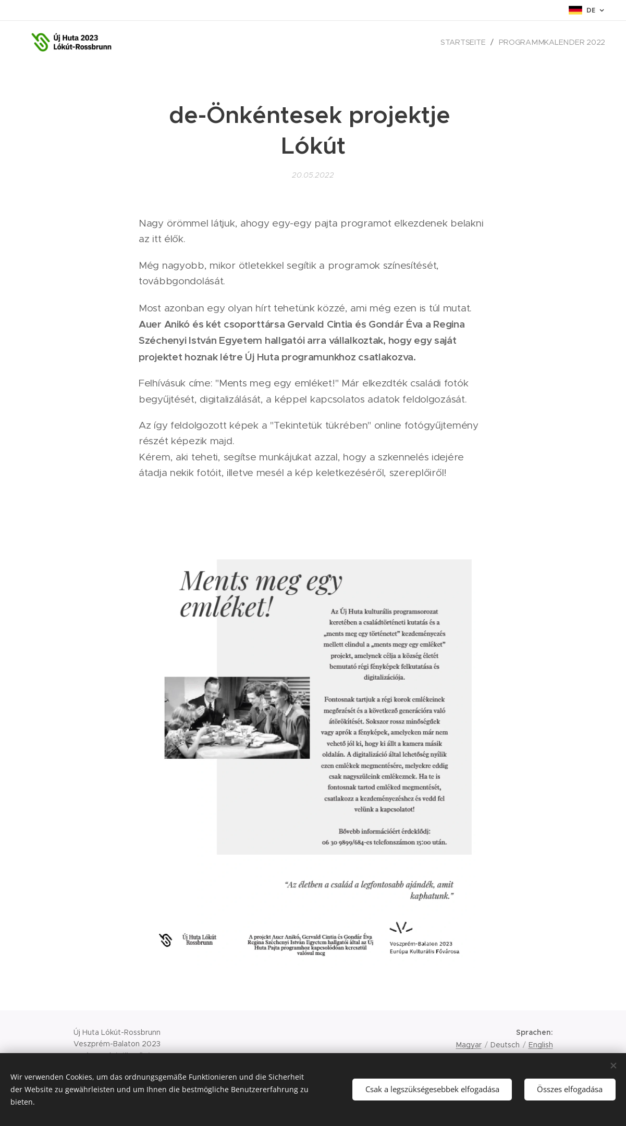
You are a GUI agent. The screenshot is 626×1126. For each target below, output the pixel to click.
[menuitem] (468, 42)
